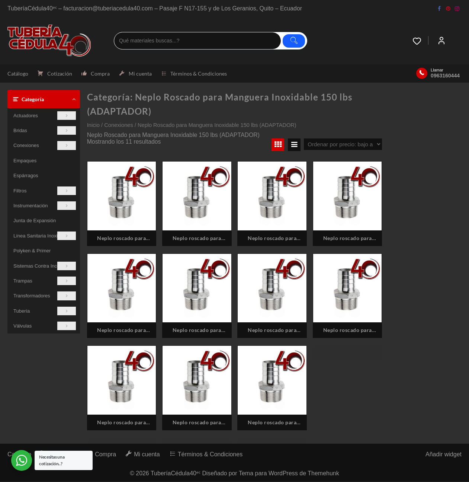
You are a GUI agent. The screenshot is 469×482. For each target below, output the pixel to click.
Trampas (44, 281)
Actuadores (44, 115)
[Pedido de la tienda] (343, 144)
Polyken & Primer (32, 251)
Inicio (93, 125)
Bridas (44, 130)
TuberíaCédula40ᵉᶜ (175, 473)
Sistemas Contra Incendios (44, 266)
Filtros (44, 190)
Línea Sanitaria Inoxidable (44, 236)
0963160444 (445, 76)
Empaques (24, 160)
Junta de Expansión (34, 221)
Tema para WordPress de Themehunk (289, 473)
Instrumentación (44, 205)
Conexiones (44, 145)
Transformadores (44, 296)
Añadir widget (443, 454)
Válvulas (44, 326)
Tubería (44, 311)
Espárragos (25, 176)
